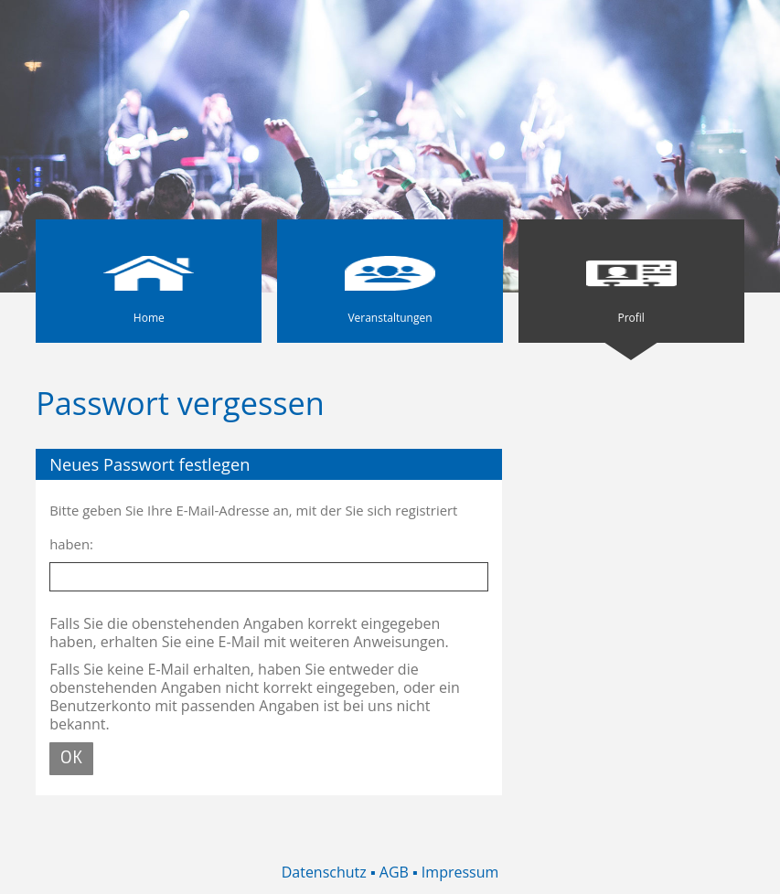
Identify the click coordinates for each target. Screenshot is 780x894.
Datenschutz (324, 872)
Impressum (460, 872)
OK (71, 758)
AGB (394, 872)
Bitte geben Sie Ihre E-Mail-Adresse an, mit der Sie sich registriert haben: (253, 527)
